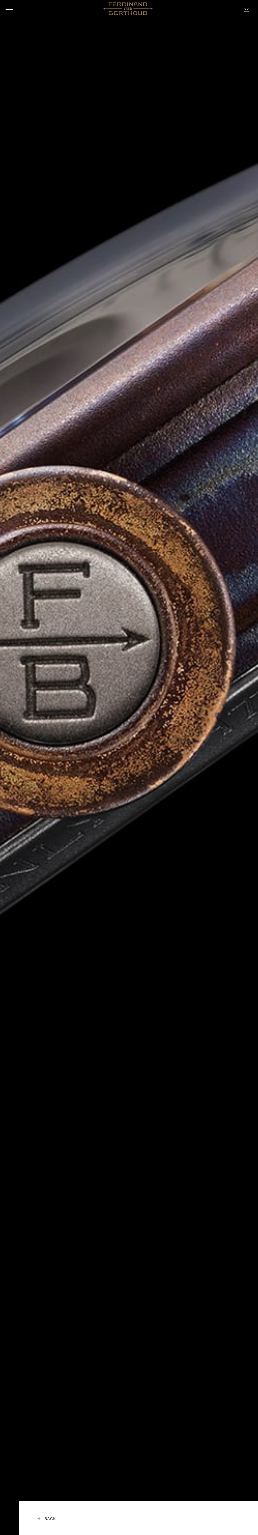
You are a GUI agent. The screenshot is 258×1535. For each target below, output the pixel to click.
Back (50, 1519)
